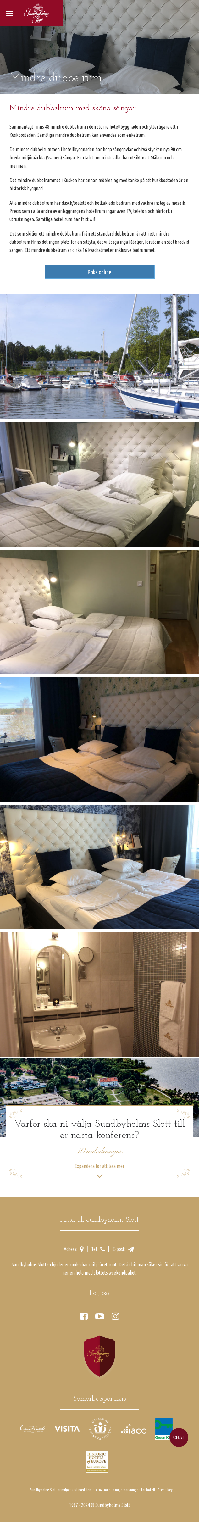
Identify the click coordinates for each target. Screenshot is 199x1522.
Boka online (99, 272)
